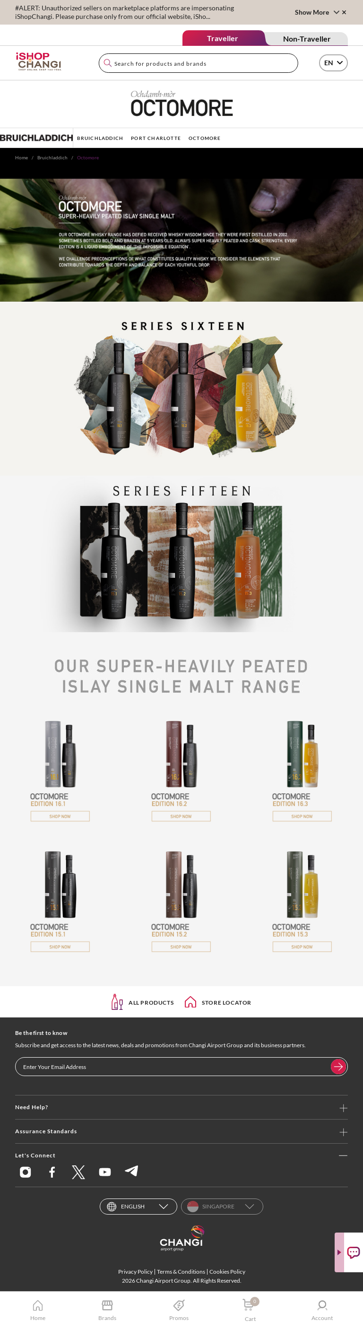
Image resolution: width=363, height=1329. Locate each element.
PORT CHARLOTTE (156, 138)
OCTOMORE (205, 138)
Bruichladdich (52, 157)
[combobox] (198, 63)
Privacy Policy (135, 1271)
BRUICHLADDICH (100, 138)
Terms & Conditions (181, 1271)
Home (21, 157)
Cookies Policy (227, 1271)
